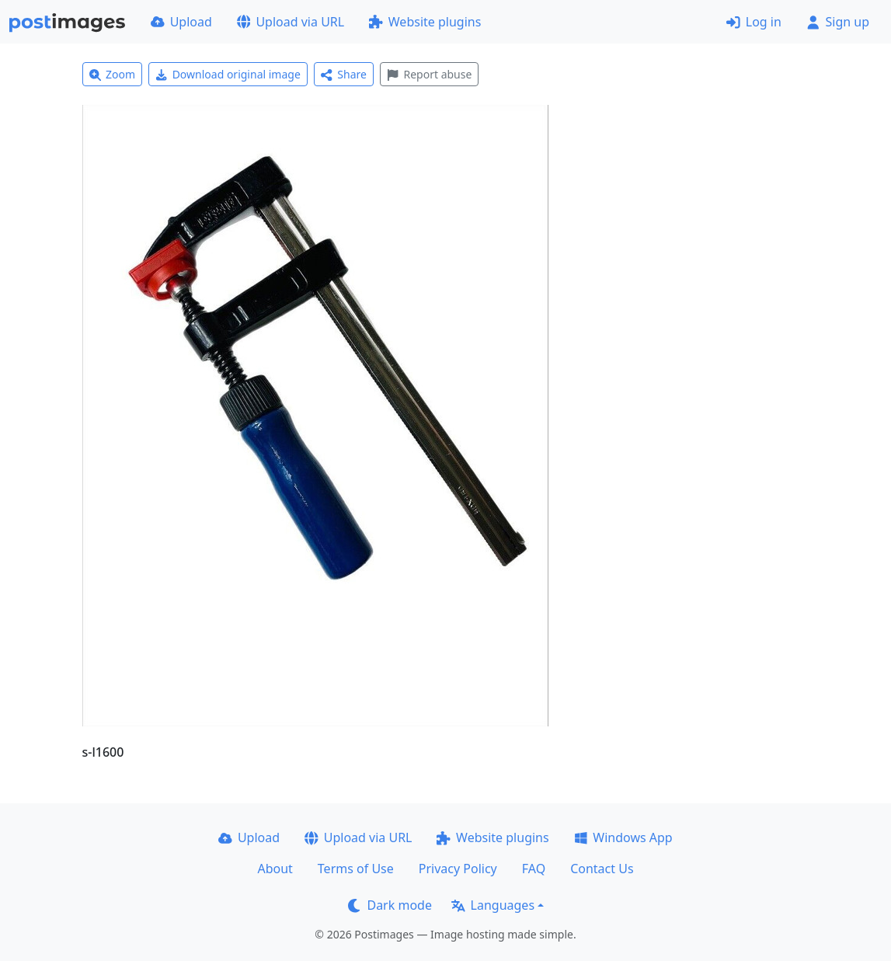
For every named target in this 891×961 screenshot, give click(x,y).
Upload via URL (290, 21)
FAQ (533, 868)
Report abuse (429, 74)
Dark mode (390, 905)
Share (344, 74)
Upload (181, 21)
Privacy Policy (458, 868)
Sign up (837, 21)
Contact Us (601, 868)
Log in (753, 21)
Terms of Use (356, 868)
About (274, 868)
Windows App (623, 837)
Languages (492, 905)
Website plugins (425, 21)
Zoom (112, 74)
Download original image (228, 74)
